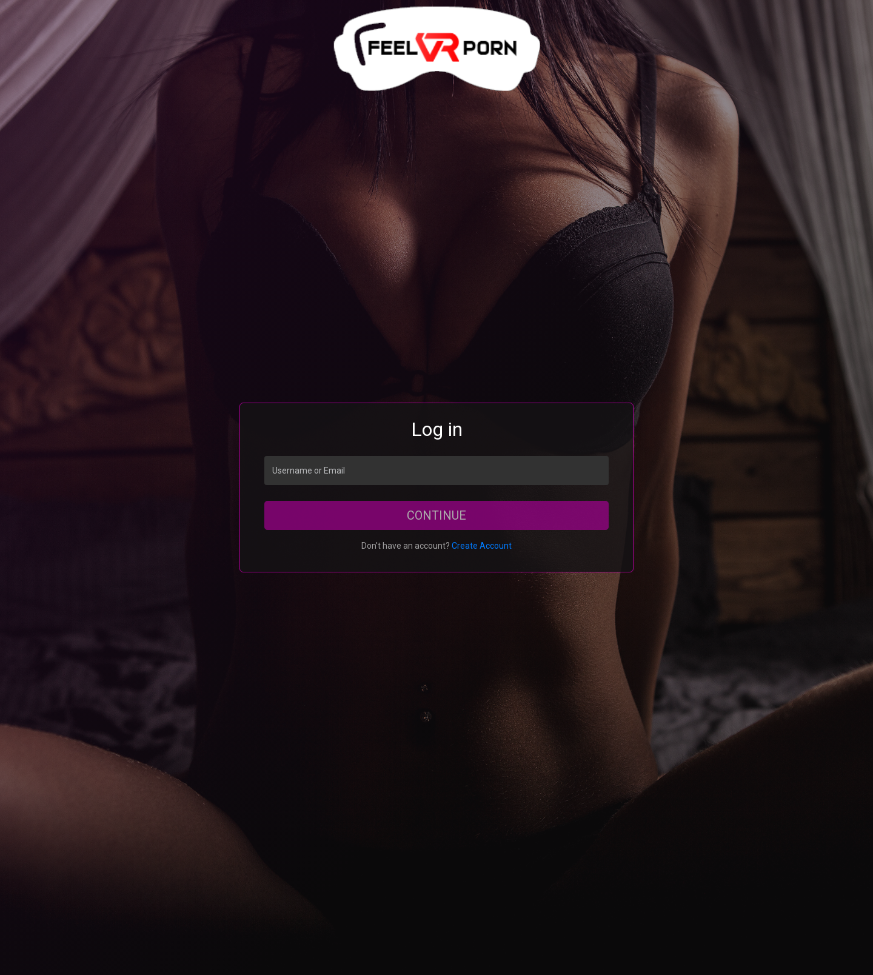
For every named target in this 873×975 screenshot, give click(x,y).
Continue (436, 515)
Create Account (482, 546)
